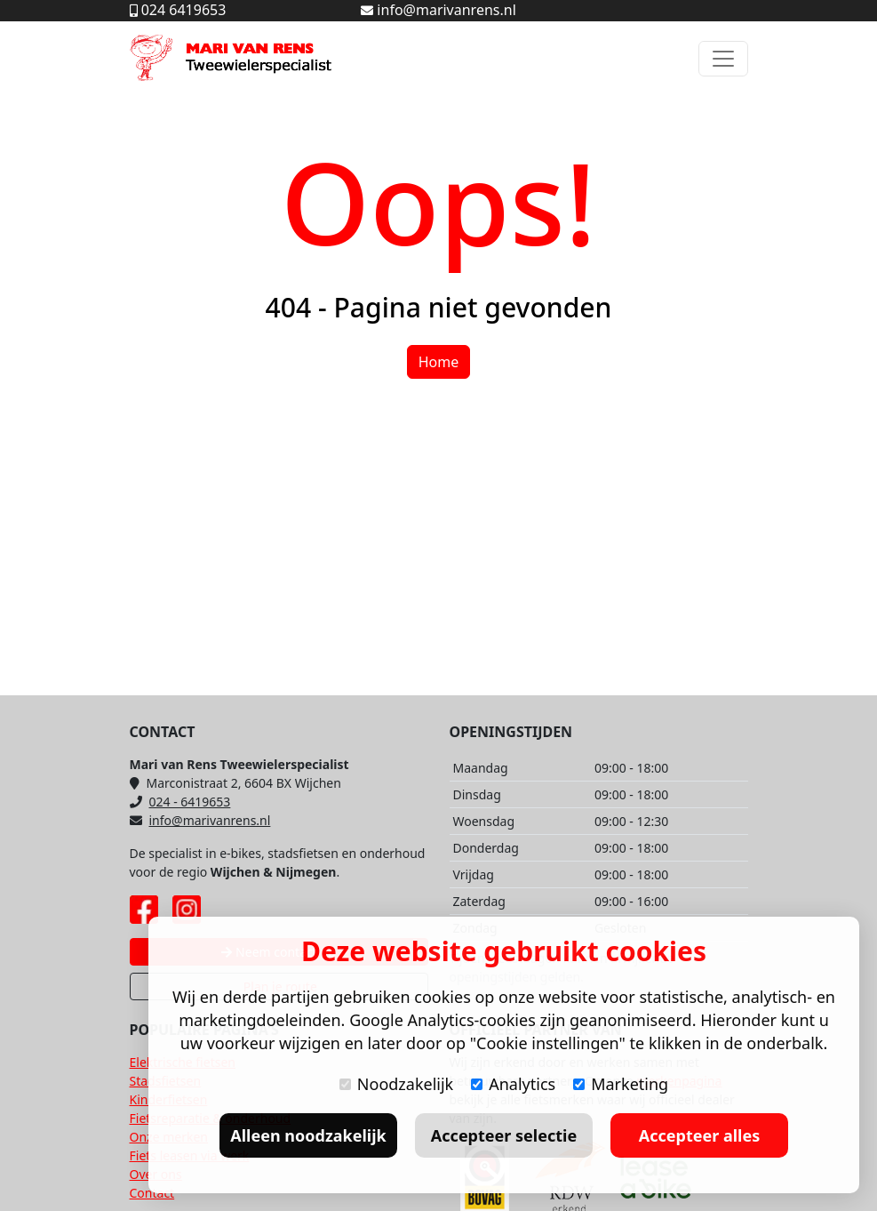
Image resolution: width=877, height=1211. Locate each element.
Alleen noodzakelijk (308, 1135)
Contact (152, 1192)
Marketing (620, 1084)
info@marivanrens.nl (200, 820)
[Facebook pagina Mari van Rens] (144, 909)
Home (439, 362)
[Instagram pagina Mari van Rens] (186, 909)
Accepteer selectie (504, 1135)
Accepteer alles (699, 1135)
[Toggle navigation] (723, 58)
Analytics (513, 1084)
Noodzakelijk (396, 1084)
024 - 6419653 (180, 801)
